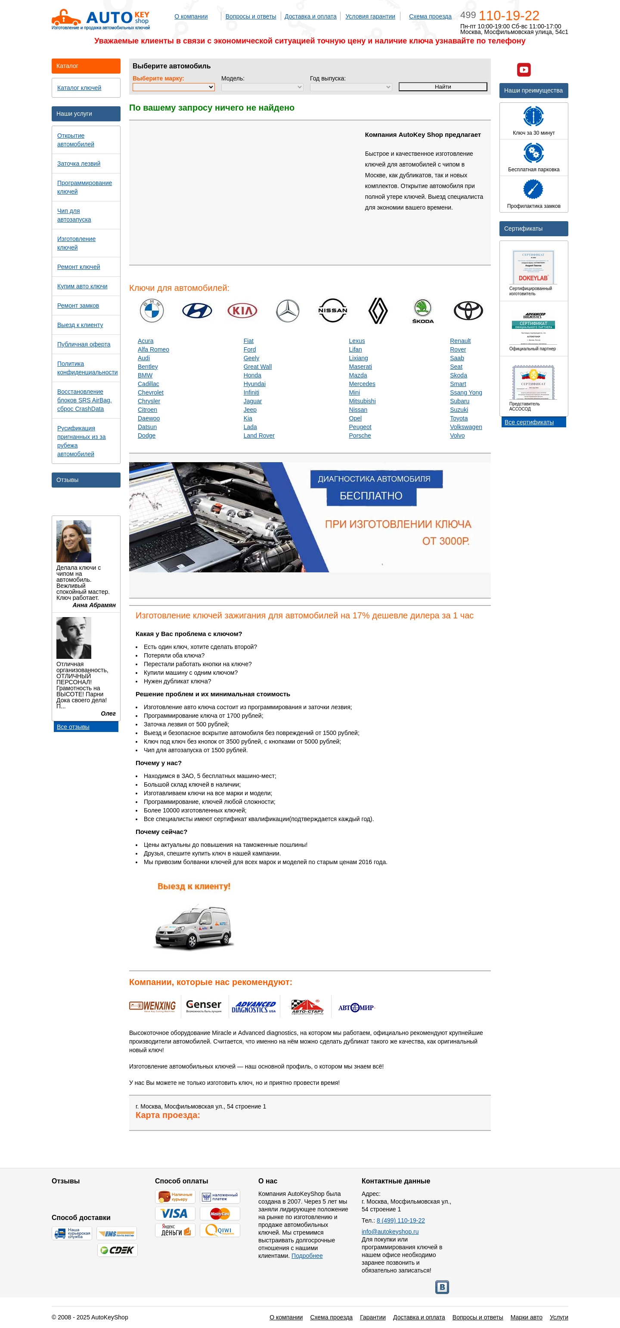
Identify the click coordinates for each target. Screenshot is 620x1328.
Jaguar (253, 401)
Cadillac (148, 383)
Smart (458, 383)
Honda (252, 375)
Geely (252, 358)
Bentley (148, 366)
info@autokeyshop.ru (390, 1231)
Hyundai (255, 383)
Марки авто (526, 1317)
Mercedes (362, 383)
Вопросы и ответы (251, 16)
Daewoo (149, 418)
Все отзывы (73, 726)
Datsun (147, 426)
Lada (250, 426)
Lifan (355, 349)
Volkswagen (466, 426)
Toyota (459, 418)
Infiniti (252, 392)
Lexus (357, 340)
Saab (457, 358)
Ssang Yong (466, 392)
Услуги (559, 1317)
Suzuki (459, 409)
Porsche (360, 435)
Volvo (457, 435)
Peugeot (360, 426)
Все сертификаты (529, 422)
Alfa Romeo (153, 349)
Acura (146, 340)
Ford (250, 349)
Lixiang (358, 358)
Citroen (147, 409)
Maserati (360, 366)
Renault (460, 340)
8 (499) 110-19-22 (401, 1220)
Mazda (358, 375)
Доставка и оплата (311, 16)
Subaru (459, 401)
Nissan (358, 409)
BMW (145, 375)
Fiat (249, 340)
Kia (248, 418)
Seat (456, 366)
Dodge (146, 435)
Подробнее (307, 1255)
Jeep (250, 409)
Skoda (458, 375)
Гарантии (373, 1317)
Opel (355, 418)
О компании (191, 16)
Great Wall (258, 366)
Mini (354, 392)
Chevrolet (151, 392)
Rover (458, 349)
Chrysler (149, 401)
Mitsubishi (362, 401)
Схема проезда (430, 16)
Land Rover (259, 435)
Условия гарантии (370, 16)
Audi (144, 358)
